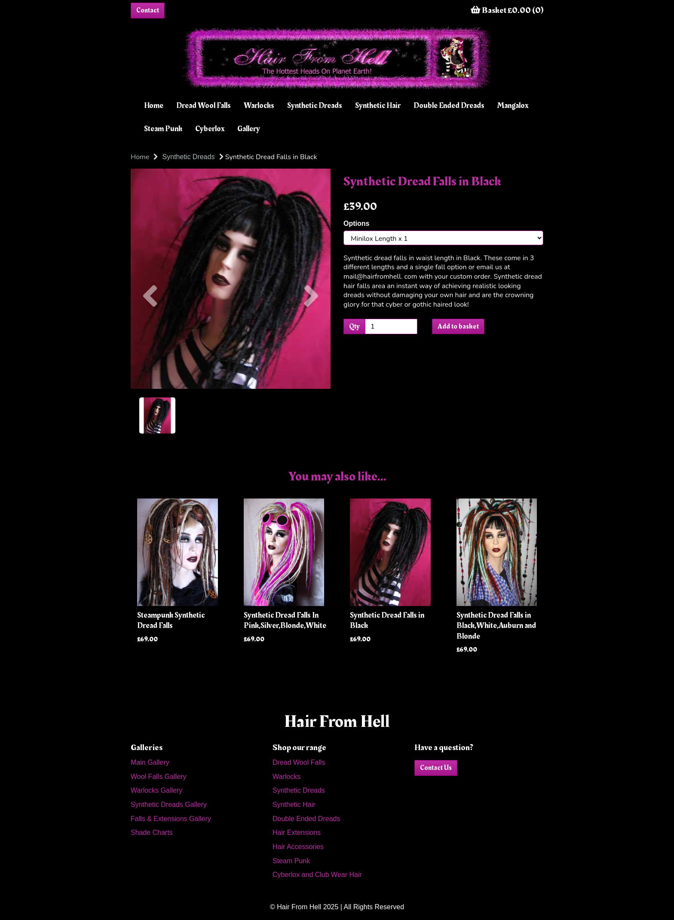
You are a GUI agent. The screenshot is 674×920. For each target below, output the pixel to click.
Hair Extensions (297, 832)
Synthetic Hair (378, 105)
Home (153, 105)
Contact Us (436, 768)
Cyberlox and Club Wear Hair (317, 874)
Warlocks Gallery (156, 790)
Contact (147, 10)
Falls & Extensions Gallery (171, 818)
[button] (150, 334)
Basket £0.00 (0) (507, 10)
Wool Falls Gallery (159, 776)
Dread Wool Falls (203, 105)
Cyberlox (209, 129)
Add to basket (458, 326)
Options (356, 223)
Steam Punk (163, 129)
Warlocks (259, 105)
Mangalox (512, 105)
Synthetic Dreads (314, 105)
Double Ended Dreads (449, 105)
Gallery (248, 129)
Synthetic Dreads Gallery (169, 804)
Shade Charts (152, 832)
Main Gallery (150, 762)
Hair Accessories (298, 846)
